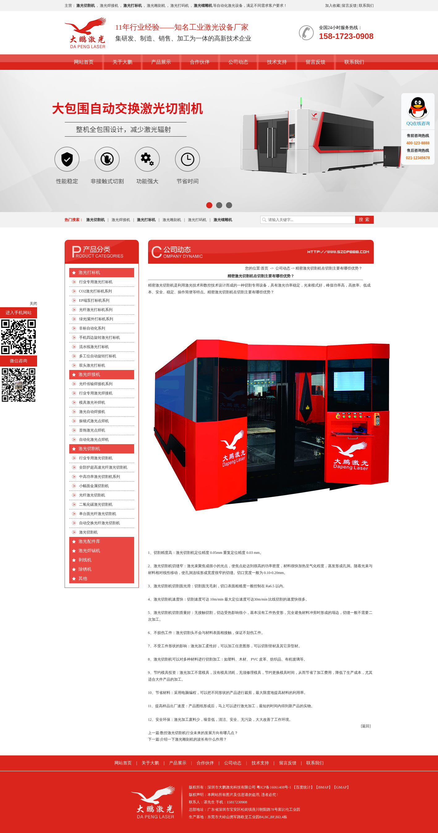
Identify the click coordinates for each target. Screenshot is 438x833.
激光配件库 (89, 541)
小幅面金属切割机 (94, 486)
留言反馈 (349, 5)
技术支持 (277, 62)
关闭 (33, 303)
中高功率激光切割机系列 (99, 476)
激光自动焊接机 (92, 412)
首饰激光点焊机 (92, 430)
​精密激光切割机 (161, 285)
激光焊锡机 (89, 550)
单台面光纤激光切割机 (97, 514)
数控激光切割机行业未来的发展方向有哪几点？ (199, 733)
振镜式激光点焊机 (94, 421)
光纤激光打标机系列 (96, 310)
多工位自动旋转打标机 (97, 356)
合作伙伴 (200, 62)
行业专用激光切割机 (96, 458)
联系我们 (366, 5)
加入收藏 (332, 5)
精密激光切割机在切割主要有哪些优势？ (329, 268)
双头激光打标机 (92, 365)
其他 (83, 578)
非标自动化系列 (92, 328)
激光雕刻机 (156, 5)
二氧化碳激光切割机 (96, 504)
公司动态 (238, 62)
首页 (264, 268)
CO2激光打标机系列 (95, 291)
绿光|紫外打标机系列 (96, 319)
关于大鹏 (122, 62)
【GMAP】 (341, 787)
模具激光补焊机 (92, 402)
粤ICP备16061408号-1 (274, 787)
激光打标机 (89, 272)
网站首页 (84, 62)
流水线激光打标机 (94, 347)
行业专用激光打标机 (96, 282)
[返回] (366, 726)
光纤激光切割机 (92, 495)
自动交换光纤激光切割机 (99, 523)
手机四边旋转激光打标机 (99, 337)
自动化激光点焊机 (94, 439)
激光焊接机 (109, 5)
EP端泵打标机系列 (94, 300)
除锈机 (85, 569)
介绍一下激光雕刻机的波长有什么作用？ (193, 739)
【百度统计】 (303, 787)
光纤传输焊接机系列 (96, 384)
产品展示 (161, 62)
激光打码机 (179, 5)
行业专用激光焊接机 (96, 393)
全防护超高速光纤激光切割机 (103, 467)
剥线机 (85, 560)
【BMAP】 (323, 787)
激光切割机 (89, 448)
